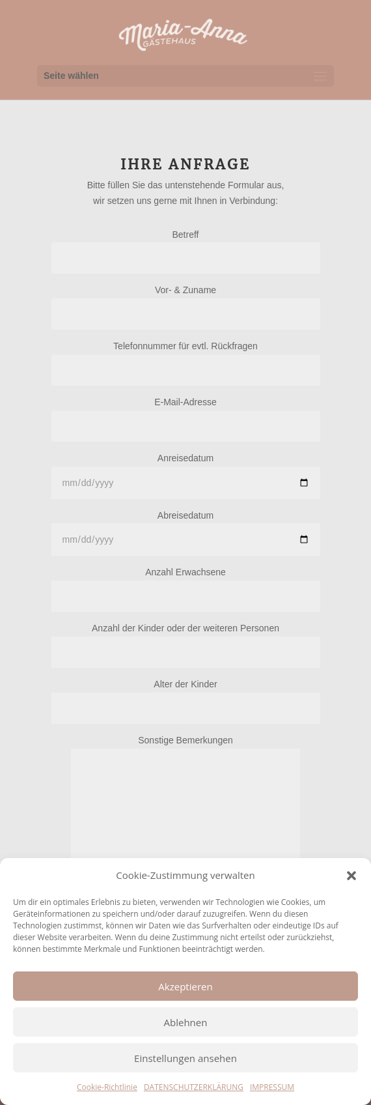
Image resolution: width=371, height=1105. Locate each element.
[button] (351, 875)
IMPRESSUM (272, 1087)
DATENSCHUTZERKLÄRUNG (193, 1087)
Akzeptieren (185, 986)
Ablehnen (186, 1022)
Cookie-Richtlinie (107, 1087)
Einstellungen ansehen (185, 1058)
